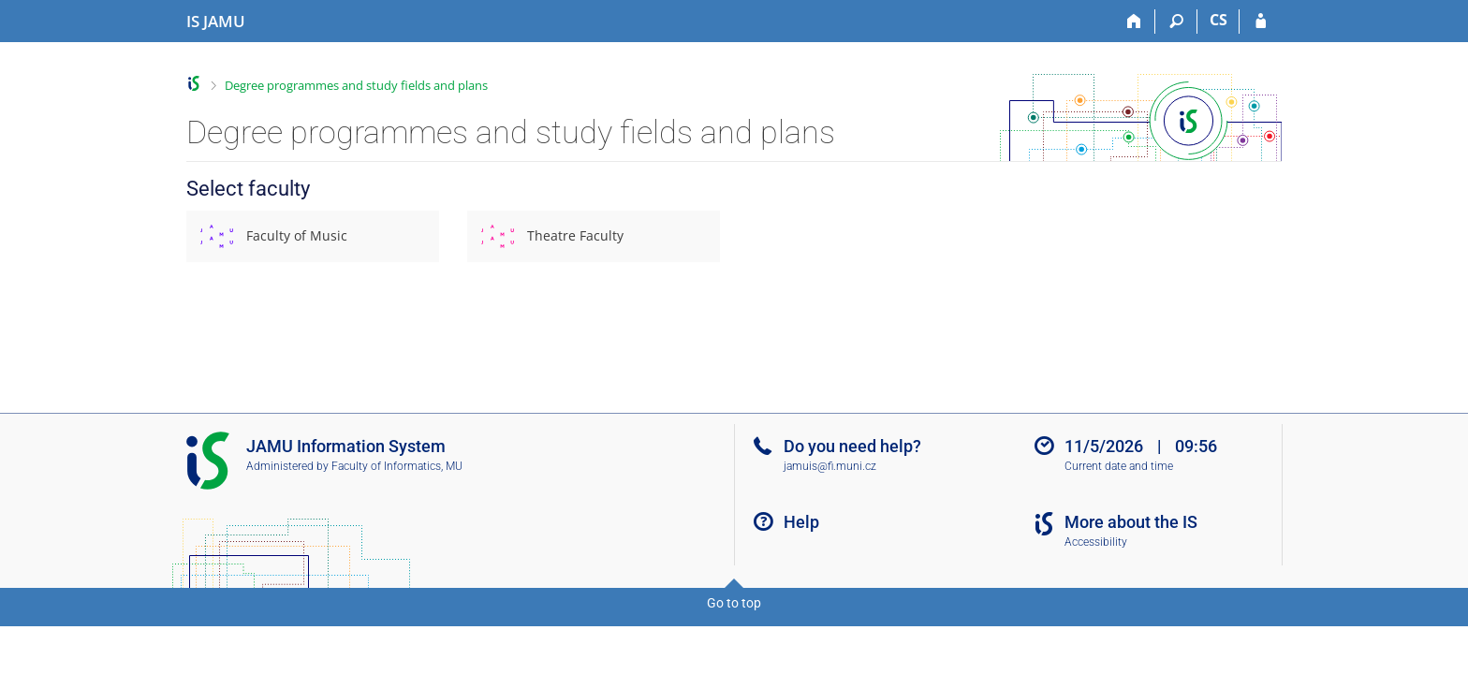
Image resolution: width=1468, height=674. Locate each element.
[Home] (1134, 21)
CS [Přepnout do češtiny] (1218, 19)
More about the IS (1130, 522)
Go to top (734, 602)
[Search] (1176, 21)
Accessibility (1095, 542)
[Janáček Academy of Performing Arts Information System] (215, 21)
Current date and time (1118, 466)
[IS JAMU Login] (1261, 21)
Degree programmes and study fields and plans (356, 85)
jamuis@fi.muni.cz (830, 466)
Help (801, 522)
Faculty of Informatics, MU (396, 466)
